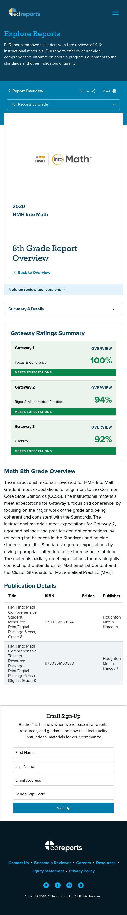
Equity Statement (48, 871)
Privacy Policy (82, 871)
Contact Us (18, 863)
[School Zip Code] (63, 794)
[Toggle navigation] (115, 12)
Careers (83, 863)
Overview (101, 348)
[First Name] (63, 752)
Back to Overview (34, 272)
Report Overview (27, 91)
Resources (106, 863)
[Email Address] (63, 780)
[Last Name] (63, 766)
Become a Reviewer (52, 863)
